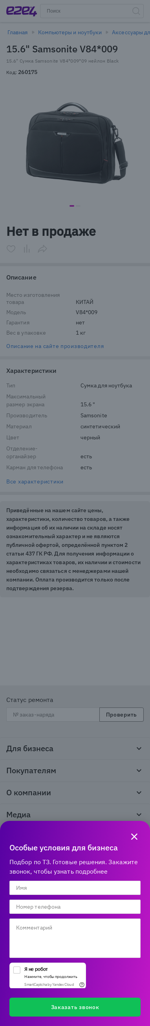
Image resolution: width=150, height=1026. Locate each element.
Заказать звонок (75, 1007)
